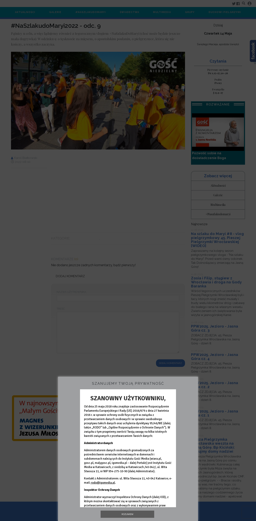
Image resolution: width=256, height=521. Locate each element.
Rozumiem (127, 514)
